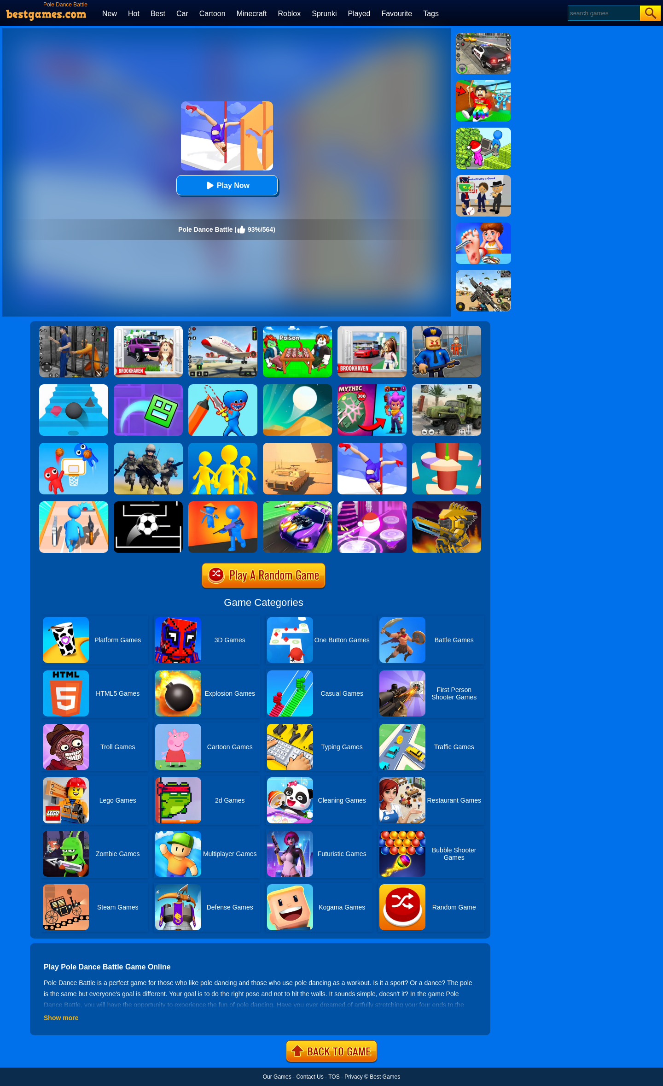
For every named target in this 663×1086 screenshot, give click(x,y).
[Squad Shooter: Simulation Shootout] (483, 273)
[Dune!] (297, 387)
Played (359, 14)
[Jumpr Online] (148, 504)
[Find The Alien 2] (483, 178)
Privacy (353, 1077)
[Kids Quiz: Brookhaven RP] (148, 329)
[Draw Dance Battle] (222, 387)
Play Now (227, 185)
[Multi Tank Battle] (297, 446)
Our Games (277, 1077)
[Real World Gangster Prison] (73, 329)
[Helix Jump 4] (446, 446)
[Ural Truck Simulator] (446, 387)
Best (158, 14)
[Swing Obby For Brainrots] (483, 83)
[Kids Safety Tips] (483, 226)
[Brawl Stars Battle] (372, 387)
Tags (431, 14)
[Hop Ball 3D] (372, 504)
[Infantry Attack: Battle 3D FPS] (148, 446)
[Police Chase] (483, 36)
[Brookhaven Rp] (372, 329)
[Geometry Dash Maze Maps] (148, 387)
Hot (134, 14)
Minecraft (252, 14)
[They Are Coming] (222, 504)
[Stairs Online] (73, 387)
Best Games (385, 1077)
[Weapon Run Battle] (73, 504)
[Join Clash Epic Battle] (222, 446)
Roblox (289, 14)
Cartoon (212, 14)
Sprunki (324, 14)
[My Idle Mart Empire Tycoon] (483, 131)
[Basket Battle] (73, 446)
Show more (61, 1017)
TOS (333, 1077)
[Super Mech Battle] (446, 504)
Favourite (396, 14)
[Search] (603, 13)
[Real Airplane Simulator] (222, 329)
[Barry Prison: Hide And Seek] (446, 329)
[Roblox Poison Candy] (297, 329)
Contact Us (309, 1077)
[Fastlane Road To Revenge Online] (297, 504)
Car (182, 14)
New (109, 14)
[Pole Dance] (372, 446)
